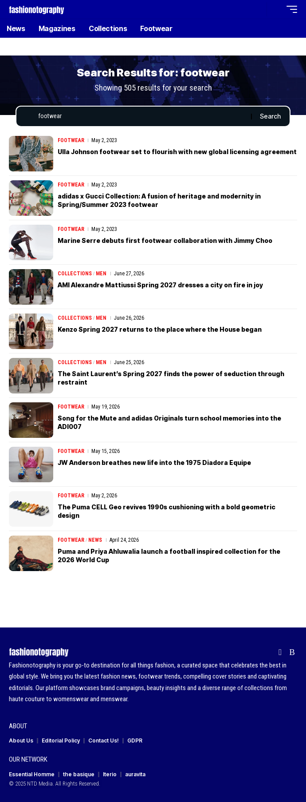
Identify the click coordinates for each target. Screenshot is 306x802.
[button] (257, 9)
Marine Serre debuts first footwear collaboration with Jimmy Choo (165, 240)
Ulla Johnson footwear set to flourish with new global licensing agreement (177, 151)
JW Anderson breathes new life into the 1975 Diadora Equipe (154, 462)
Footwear (71, 140)
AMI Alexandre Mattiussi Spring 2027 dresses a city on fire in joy (160, 285)
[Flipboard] (280, 652)
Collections (75, 273)
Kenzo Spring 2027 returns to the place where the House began (160, 329)
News (95, 540)
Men (101, 273)
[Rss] (292, 652)
